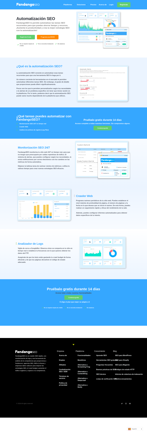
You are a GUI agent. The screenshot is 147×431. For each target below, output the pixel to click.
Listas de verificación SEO (106, 380)
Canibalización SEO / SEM (64, 372)
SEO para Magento (122, 366)
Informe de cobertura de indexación (129, 375)
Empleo (62, 361)
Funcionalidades (84, 356)
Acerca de (103, 5)
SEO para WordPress (123, 356)
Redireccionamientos (123, 380)
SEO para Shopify (122, 361)
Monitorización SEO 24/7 (34, 148)
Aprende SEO (101, 356)
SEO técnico (101, 375)
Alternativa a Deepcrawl (82, 380)
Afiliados (62, 366)
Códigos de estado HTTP (124, 371)
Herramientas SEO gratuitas (107, 361)
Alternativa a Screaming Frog (84, 367)
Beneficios (82, 361)
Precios (93, 5)
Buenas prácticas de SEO (106, 371)
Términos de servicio (64, 378)
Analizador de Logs (30, 244)
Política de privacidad (63, 385)
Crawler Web (84, 196)
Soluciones (81, 5)
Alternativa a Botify (82, 387)
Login (111, 5)
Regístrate (124, 5)
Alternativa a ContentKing (82, 374)
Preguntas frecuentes (104, 366)
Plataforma (67, 5)
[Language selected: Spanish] (135, 429)
